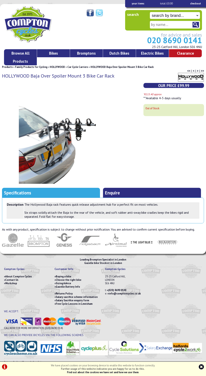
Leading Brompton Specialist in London (103, 259)
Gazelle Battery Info (68, 286)
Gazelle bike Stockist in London (103, 263)
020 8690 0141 (174, 40)
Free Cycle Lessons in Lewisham (74, 304)
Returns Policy (64, 293)
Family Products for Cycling (31, 67)
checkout (195, 3)
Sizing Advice (63, 283)
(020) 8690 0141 (117, 290)
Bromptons (86, 53)
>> (202, 71)
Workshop (11, 283)
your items (138, 3)
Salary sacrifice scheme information (77, 297)
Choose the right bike (68, 280)
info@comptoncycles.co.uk (125, 293)
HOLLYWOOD (57, 67)
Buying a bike (63, 276)
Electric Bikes (152, 53)
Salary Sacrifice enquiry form (72, 300)
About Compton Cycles (18, 276)
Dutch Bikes (119, 53)
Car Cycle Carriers (77, 67)
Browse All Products (20, 57)
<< (188, 71)
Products (7, 67)
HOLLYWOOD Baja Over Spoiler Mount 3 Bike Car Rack (122, 67)
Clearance (185, 53)
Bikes (53, 53)
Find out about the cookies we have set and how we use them (103, 372)
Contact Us (11, 280)
